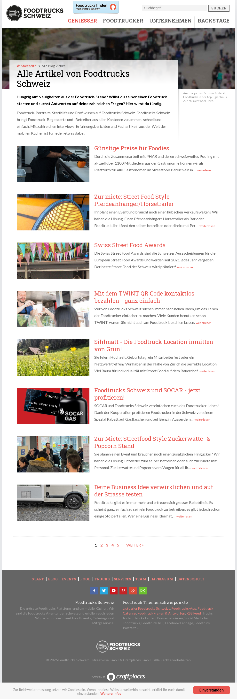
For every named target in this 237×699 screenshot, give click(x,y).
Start (38, 579)
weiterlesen (205, 170)
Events (69, 579)
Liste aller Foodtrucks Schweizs (146, 608)
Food (85, 579)
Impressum (161, 579)
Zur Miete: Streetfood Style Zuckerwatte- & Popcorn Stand (152, 442)
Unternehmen (170, 20)
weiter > (135, 545)
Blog (53, 579)
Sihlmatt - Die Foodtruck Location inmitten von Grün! (153, 345)
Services (122, 579)
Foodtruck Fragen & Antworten (161, 613)
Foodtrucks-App (184, 608)
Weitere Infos (110, 696)
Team (140, 579)
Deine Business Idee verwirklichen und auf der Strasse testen (153, 490)
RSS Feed (194, 613)
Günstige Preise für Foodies (131, 148)
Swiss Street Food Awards (130, 245)
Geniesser (82, 20)
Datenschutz (191, 579)
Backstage (213, 20)
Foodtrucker (123, 20)
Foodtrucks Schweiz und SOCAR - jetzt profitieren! (147, 393)
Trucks (102, 579)
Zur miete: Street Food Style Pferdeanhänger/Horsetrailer (134, 200)
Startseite (26, 66)
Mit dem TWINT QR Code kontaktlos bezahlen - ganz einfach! (144, 296)
